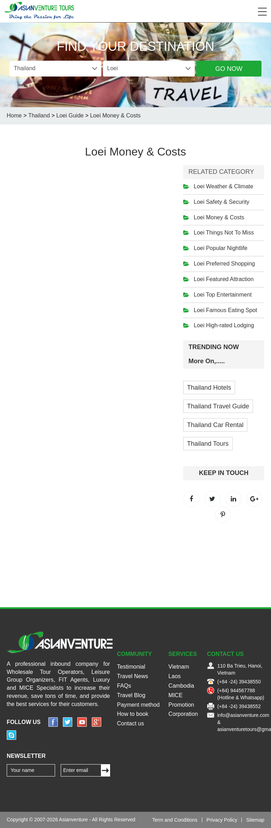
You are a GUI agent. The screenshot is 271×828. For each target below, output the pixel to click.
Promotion (181, 705)
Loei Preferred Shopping (224, 264)
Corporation (183, 714)
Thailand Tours (208, 443)
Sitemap (255, 820)
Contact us (130, 723)
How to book (133, 714)
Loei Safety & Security (221, 202)
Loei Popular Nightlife (220, 248)
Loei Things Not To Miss (224, 233)
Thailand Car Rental (215, 424)
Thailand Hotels (209, 387)
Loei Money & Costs (219, 217)
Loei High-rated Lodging (224, 325)
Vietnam (178, 667)
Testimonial (131, 667)
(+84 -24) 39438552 (239, 706)
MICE (175, 695)
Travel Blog (131, 695)
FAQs (124, 686)
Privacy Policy (221, 820)
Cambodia (181, 686)
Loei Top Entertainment (223, 295)
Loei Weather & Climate (223, 186)
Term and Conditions (174, 820)
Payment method (138, 705)
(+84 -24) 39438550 (239, 681)
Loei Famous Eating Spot (225, 310)
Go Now (228, 68)
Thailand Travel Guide (218, 406)
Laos (174, 676)
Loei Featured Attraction (224, 279)
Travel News (132, 676)
